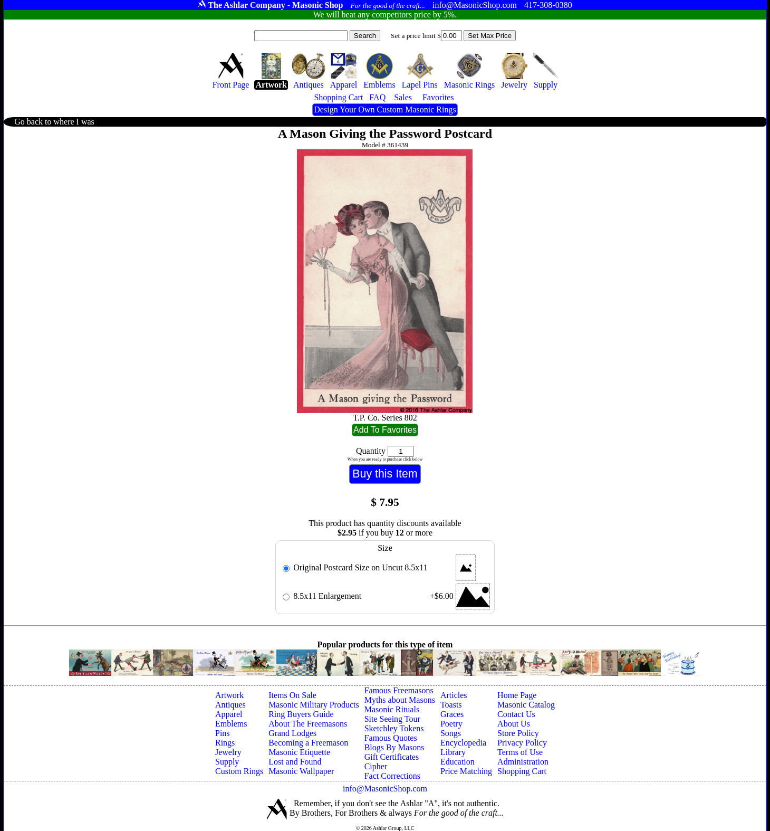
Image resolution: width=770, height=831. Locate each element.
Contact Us (516, 714)
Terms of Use (520, 752)
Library (453, 752)
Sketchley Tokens (394, 728)
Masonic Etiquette (299, 752)
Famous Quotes (390, 737)
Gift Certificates (391, 756)
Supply (227, 761)
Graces (452, 714)
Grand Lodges (292, 733)
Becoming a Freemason (308, 742)
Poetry (451, 723)
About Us (513, 723)
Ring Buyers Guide (301, 714)
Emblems (231, 723)
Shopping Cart (521, 771)
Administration (522, 761)
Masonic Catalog (526, 704)
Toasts (451, 704)
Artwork (229, 695)
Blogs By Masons (394, 747)
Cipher (376, 766)
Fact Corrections (392, 775)
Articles (453, 695)
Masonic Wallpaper (301, 771)
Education (457, 761)
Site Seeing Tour (392, 718)
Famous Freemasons (399, 690)
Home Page (516, 695)
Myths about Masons (399, 699)
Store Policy (518, 733)
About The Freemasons (307, 723)
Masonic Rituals (391, 709)
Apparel (229, 714)
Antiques (230, 704)
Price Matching (466, 771)
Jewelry (228, 752)
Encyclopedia (463, 742)
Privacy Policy (522, 742)
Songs (450, 733)
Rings (225, 742)
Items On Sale (292, 695)
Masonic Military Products (313, 704)
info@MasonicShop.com (385, 788)
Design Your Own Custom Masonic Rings (385, 109)
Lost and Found (294, 761)
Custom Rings (239, 771)
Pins (222, 733)
